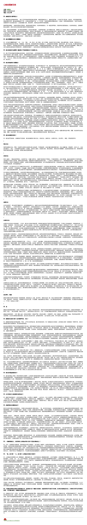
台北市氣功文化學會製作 (13, 520)
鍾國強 (9, 9)
